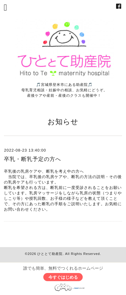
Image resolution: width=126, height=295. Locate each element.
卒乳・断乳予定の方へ (32, 159)
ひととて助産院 (50, 254)
